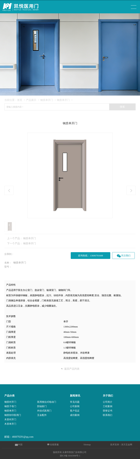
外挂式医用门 (44, 410)
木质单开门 (10, 423)
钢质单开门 (46, 100)
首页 (19, 100)
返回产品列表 (70, 368)
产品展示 (31, 100)
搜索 (122, 106)
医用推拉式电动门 (46, 402)
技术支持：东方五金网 (121, 444)
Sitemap (87, 444)
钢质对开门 (10, 402)
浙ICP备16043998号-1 (70, 455)
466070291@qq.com (23, 436)
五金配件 (42, 415)
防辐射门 (42, 406)
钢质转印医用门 (12, 415)
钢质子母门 (10, 406)
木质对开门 (10, 419)
